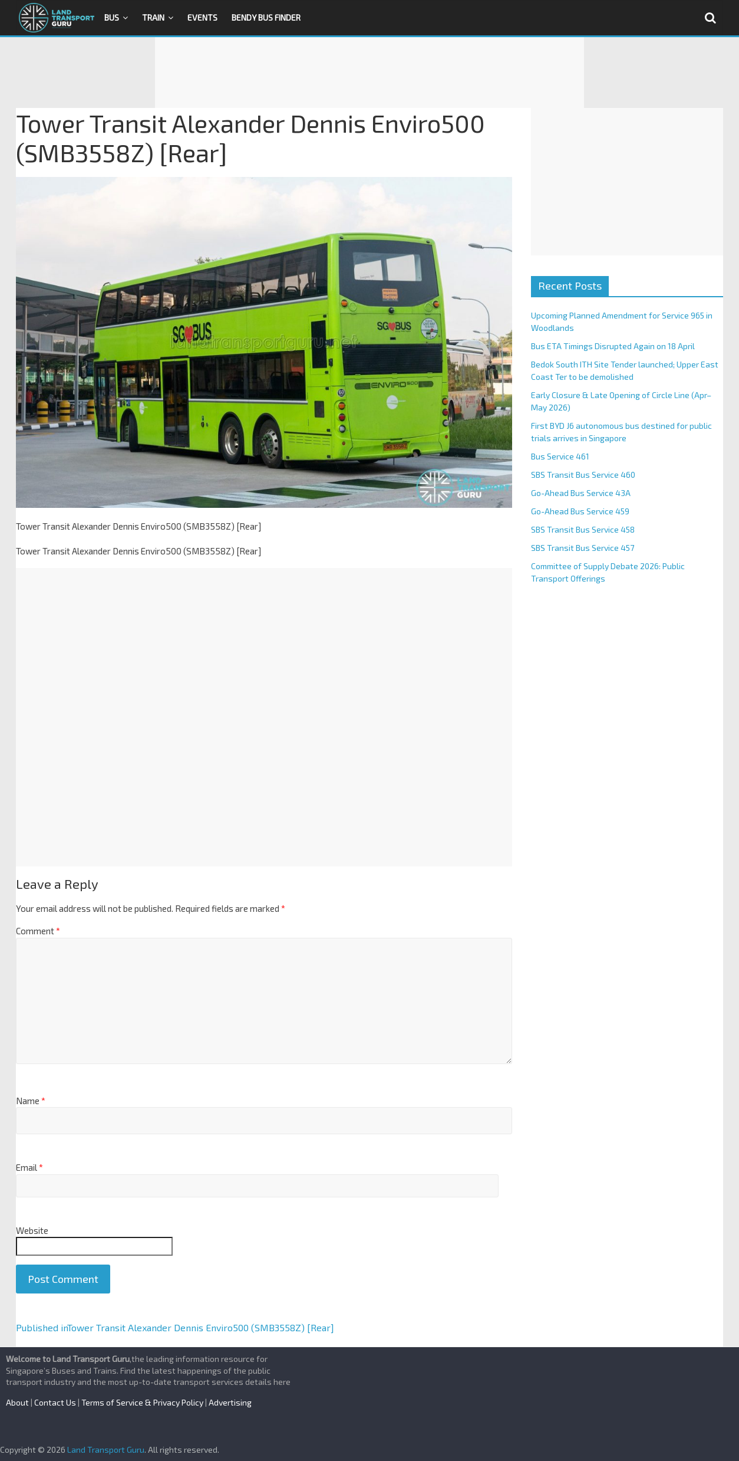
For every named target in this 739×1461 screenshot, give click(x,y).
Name (30, 1100)
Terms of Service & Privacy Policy (142, 1402)
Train (153, 17)
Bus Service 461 (560, 456)
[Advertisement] (369, 72)
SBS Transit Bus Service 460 (583, 475)
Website (32, 1230)
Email (29, 1167)
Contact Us (55, 1402)
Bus (111, 17)
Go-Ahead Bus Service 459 (580, 511)
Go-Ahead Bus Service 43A (581, 493)
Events (202, 17)
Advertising (230, 1402)
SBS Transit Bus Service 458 (583, 529)
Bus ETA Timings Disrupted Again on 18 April (613, 346)
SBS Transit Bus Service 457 (582, 548)
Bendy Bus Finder (266, 17)
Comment (38, 930)
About (17, 1402)
